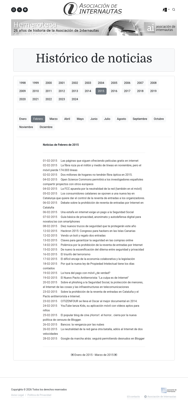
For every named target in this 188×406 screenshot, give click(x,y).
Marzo (54, 119)
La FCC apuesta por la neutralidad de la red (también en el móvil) (101, 188)
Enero (23, 119)
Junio (94, 119)
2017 (127, 91)
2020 (22, 99)
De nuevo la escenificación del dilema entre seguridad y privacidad (102, 249)
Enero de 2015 (83, 355)
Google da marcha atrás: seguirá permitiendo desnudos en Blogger (102, 338)
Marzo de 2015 (104, 355)
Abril (67, 119)
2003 (88, 83)
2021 (35, 99)
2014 (88, 91)
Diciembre (46, 127)
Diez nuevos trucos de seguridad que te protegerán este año (98, 226)
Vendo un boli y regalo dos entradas (83, 235)
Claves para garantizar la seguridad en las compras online (97, 240)
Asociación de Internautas (160, 397)
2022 (48, 99)
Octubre (159, 119)
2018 (140, 91)
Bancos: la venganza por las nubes (82, 324)
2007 (140, 83)
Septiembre (140, 119)
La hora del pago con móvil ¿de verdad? (85, 273)
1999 (35, 83)
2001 (62, 83)
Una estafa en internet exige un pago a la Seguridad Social (97, 212)
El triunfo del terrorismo (75, 254)
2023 (62, 99)
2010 (35, 91)
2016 (114, 91)
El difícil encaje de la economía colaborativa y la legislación (98, 259)
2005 (114, 83)
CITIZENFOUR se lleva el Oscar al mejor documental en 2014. (99, 301)
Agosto (121, 119)
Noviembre (26, 127)
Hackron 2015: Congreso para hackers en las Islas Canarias (98, 231)
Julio (107, 119)
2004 (101, 83)
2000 (48, 83)
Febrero (38, 119)
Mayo (80, 119)
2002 (75, 83)
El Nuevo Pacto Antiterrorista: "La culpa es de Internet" (95, 277)
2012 (62, 91)
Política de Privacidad (39, 395)
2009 (22, 91)
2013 (75, 91)
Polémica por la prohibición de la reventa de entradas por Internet (102, 245)
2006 (127, 83)
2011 (48, 91)
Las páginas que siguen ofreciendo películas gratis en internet (99, 160)
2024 (75, 99)
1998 (22, 83)
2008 (153, 83)
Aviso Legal (17, 395)
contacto (133, 397)
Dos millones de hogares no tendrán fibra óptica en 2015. (96, 174)
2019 (153, 91)
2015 (101, 91)
